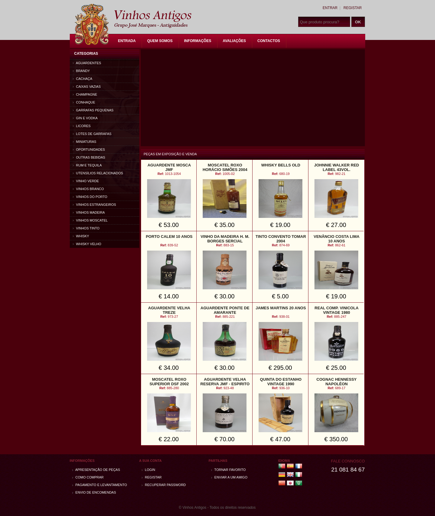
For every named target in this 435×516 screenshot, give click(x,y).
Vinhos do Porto (90, 197)
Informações (197, 41)
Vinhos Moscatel (90, 220)
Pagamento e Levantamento (99, 485)
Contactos (268, 41)
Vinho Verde (86, 181)
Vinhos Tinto (86, 228)
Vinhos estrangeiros (94, 204)
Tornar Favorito (228, 470)
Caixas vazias (87, 86)
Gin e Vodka (85, 118)
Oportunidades (89, 149)
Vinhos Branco (88, 189)
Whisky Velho (87, 244)
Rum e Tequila (87, 165)
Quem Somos (159, 41)
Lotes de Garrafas (92, 134)
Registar (352, 8)
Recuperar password (164, 485)
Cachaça (82, 79)
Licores (82, 126)
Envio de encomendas (94, 492)
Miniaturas (84, 141)
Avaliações (234, 41)
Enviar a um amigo (229, 477)
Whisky (81, 236)
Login (148, 470)
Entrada (127, 41)
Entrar (330, 8)
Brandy (81, 71)
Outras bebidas (89, 157)
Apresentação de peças (96, 470)
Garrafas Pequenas (93, 110)
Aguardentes (87, 63)
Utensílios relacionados (98, 173)
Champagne (85, 94)
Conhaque (84, 102)
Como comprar (88, 477)
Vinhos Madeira (89, 212)
